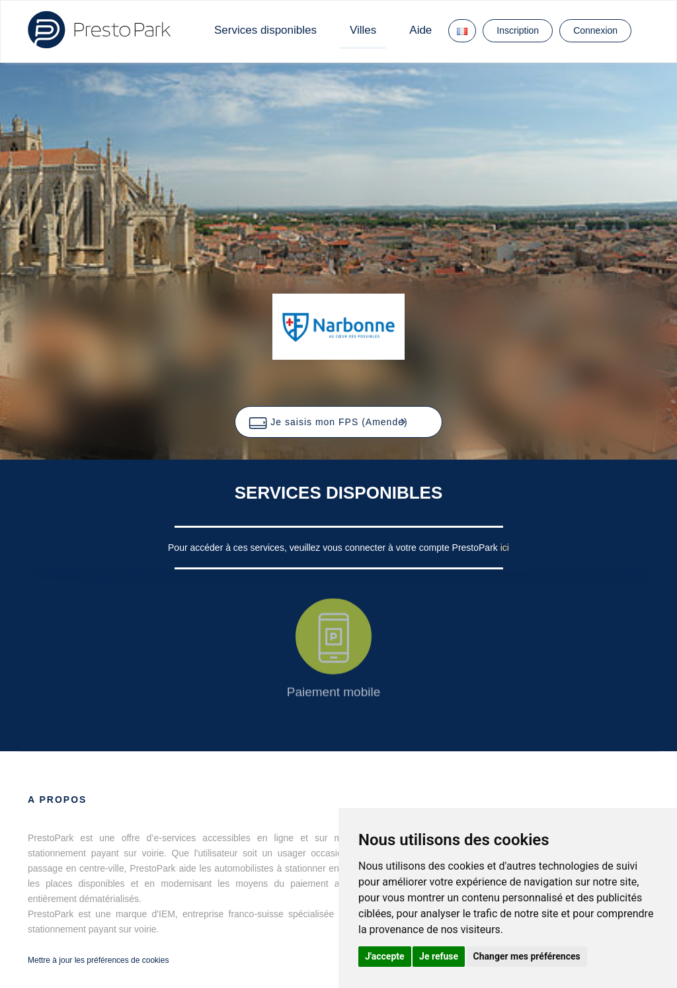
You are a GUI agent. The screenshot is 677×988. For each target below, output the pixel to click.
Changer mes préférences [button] (526, 956)
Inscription (518, 30)
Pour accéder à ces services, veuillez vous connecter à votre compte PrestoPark (334, 547)
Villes (363, 30)
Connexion (595, 30)
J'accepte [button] (385, 956)
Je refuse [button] (438, 956)
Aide (420, 30)
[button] (338, 422)
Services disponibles (265, 30)
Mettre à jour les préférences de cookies (98, 960)
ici (504, 547)
